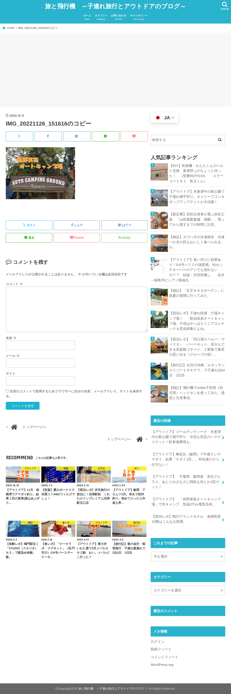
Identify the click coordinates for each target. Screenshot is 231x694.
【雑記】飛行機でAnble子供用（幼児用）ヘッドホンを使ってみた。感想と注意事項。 (197, 393)
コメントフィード (164, 657)
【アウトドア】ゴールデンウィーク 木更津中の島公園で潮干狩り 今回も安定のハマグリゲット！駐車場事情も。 (186, 437)
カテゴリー (101, 17)
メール (13, 356)
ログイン (157, 641)
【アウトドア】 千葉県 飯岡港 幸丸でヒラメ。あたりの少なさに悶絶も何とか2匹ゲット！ (186, 482)
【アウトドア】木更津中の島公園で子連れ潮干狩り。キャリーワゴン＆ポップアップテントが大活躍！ (197, 197)
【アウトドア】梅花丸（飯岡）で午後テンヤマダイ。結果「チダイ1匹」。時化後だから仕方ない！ (186, 459)
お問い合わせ (118, 17)
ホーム (87, 17)
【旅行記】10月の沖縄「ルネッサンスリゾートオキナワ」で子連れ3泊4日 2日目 (197, 370)
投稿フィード (161, 649)
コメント (14, 284)
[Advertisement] (115, 70)
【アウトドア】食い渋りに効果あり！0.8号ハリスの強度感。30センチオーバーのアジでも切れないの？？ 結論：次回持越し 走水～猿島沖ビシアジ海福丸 (188, 270)
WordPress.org (162, 665)
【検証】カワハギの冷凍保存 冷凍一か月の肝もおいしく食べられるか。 (197, 242)
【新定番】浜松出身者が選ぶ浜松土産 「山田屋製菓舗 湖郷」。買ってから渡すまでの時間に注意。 (197, 219)
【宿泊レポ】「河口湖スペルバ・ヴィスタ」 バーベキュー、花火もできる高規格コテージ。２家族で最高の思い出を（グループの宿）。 (197, 347)
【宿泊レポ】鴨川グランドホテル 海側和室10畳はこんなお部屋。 (186, 519)
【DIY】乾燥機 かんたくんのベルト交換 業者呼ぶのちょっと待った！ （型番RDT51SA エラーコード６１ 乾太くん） (196, 173)
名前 (11, 338)
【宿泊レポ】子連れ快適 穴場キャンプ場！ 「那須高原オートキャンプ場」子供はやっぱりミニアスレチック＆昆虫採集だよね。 (197, 320)
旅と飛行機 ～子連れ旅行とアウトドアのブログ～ (115, 5)
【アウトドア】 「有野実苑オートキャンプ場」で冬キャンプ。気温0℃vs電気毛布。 (186, 501)
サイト (10, 373)
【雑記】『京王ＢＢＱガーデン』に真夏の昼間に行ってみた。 (196, 293)
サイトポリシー (139, 17)
